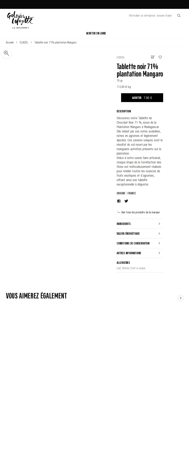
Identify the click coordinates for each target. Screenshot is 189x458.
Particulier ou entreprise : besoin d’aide (150, 15)
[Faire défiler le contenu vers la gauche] (180, 298)
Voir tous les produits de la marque (139, 212)
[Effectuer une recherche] (179, 15)
